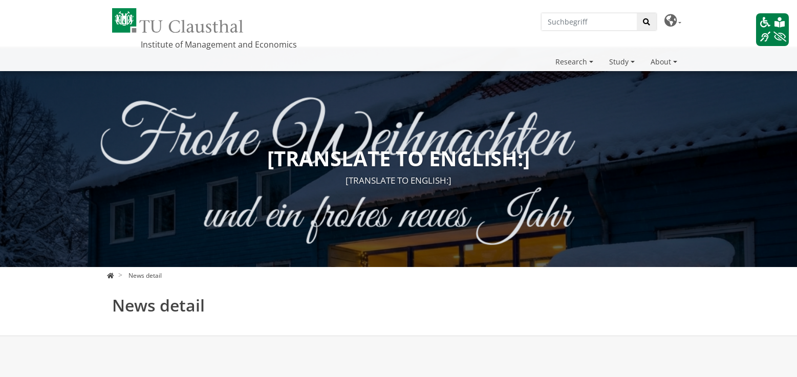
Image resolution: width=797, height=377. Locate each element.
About (661, 61)
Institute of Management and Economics (219, 44)
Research (571, 61)
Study (619, 61)
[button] (672, 21)
